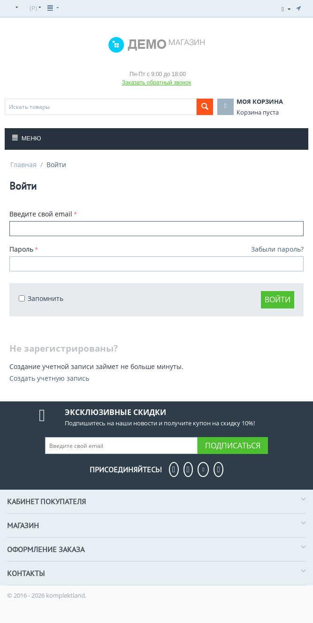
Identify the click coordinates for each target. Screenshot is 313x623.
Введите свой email (40, 213)
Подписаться (232, 445)
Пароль (21, 249)
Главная (23, 164)
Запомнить (41, 298)
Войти (277, 299)
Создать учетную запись (49, 378)
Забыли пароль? (277, 249)
